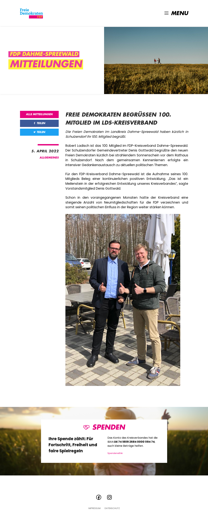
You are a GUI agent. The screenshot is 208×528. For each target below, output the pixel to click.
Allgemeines (49, 157)
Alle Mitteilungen (39, 114)
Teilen (39, 123)
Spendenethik (115, 453)
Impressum (94, 508)
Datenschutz (112, 508)
